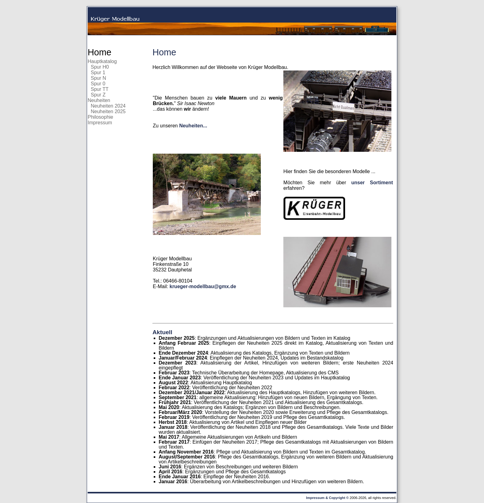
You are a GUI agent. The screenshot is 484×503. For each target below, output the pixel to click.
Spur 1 (98, 72)
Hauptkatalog (102, 61)
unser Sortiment (372, 182)
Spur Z (98, 94)
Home (99, 52)
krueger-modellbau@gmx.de (202, 286)
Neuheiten (99, 100)
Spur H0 (100, 67)
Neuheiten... (193, 125)
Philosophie (100, 117)
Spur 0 (98, 83)
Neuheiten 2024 (108, 106)
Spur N (98, 78)
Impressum (100, 122)
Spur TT (100, 89)
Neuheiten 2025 (108, 111)
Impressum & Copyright (325, 498)
